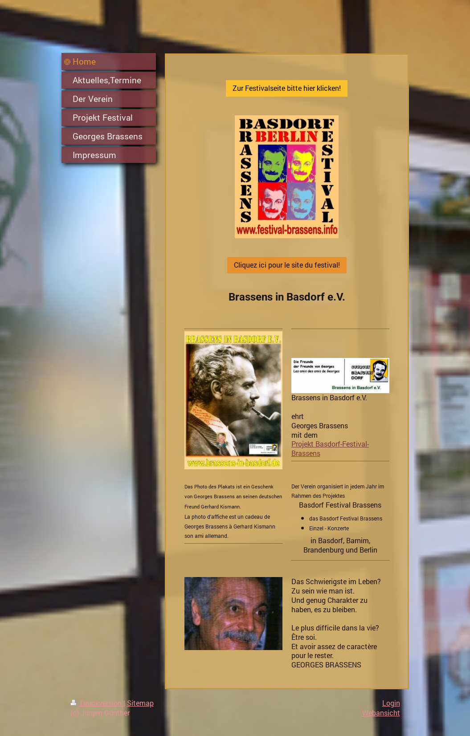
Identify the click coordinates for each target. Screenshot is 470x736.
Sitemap (140, 703)
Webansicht (381, 712)
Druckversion (96, 703)
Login (391, 703)
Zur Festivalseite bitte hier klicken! (287, 88)
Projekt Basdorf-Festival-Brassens (330, 448)
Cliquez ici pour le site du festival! (287, 264)
